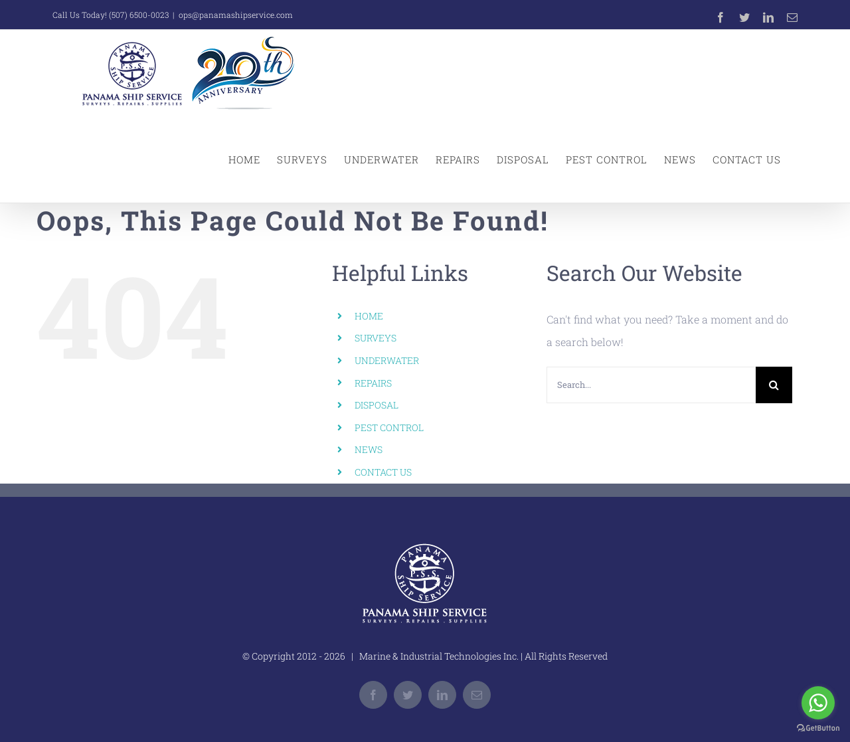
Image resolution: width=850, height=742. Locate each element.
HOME (369, 316)
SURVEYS (375, 337)
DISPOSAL (376, 405)
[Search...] (651, 385)
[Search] (774, 385)
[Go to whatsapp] (818, 702)
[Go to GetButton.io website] (818, 728)
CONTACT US (383, 472)
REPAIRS (373, 383)
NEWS (368, 449)
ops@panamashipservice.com (236, 14)
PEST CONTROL (389, 427)
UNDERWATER (387, 360)
